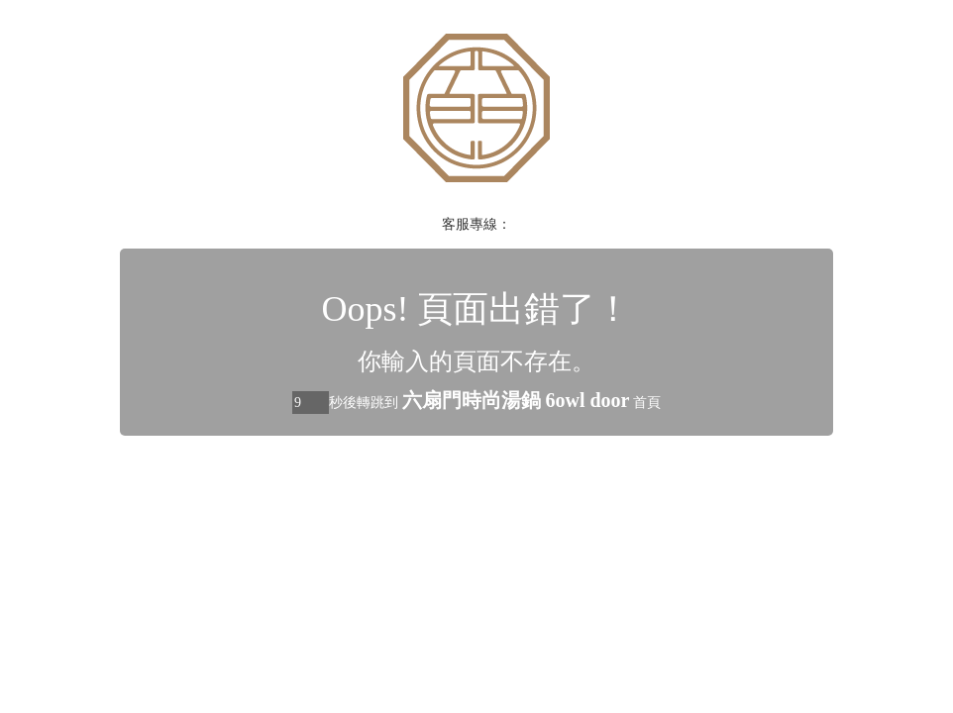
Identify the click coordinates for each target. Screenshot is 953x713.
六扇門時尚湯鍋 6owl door (516, 400)
